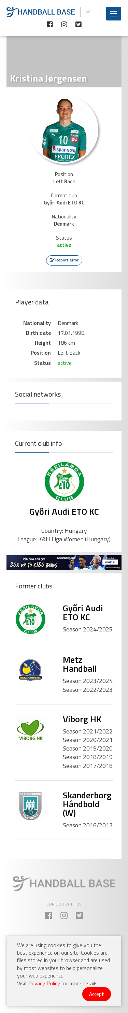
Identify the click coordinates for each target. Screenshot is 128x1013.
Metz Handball (80, 664)
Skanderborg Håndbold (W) (87, 803)
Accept (96, 994)
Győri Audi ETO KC (64, 511)
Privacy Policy (44, 983)
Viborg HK (82, 719)
